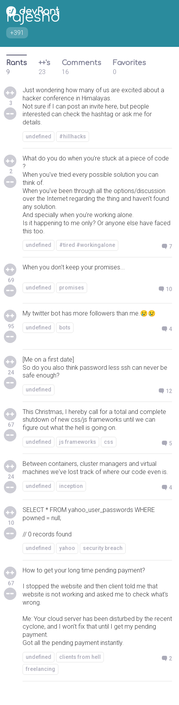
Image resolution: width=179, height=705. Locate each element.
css (108, 442)
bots (64, 327)
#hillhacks (72, 136)
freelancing (40, 669)
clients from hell (80, 657)
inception (71, 486)
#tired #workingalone (87, 245)
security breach (103, 548)
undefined (38, 136)
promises (71, 287)
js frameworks (77, 442)
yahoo (67, 548)
